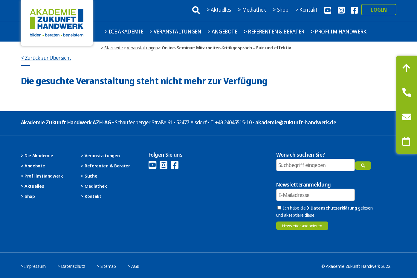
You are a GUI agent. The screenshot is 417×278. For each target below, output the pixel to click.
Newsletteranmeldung (303, 184)
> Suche (89, 176)
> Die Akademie (124, 31)
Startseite (113, 48)
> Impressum (33, 266)
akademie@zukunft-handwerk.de (295, 122)
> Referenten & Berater (274, 31)
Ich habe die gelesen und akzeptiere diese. (324, 211)
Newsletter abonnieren (302, 225)
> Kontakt (307, 9)
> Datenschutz (71, 266)
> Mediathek (252, 9)
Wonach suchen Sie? (300, 154)
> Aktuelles (219, 9)
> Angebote (222, 31)
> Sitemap (106, 266)
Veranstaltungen (142, 48)
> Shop (281, 9)
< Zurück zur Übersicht (46, 57)
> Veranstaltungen (175, 31)
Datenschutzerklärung (332, 208)
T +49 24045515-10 (230, 122)
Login (379, 9)
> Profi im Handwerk (338, 31)
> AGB (134, 266)
